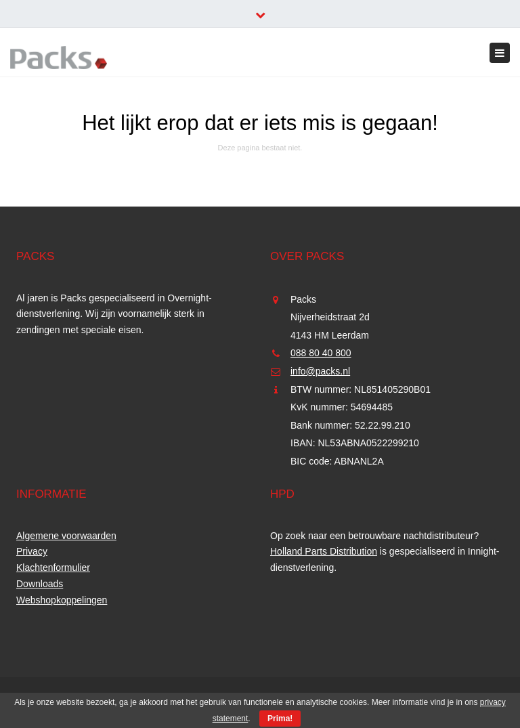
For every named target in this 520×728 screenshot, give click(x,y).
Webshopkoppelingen (61, 600)
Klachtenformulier (53, 567)
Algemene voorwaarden (66, 535)
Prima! (279, 718)
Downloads (39, 583)
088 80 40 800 (320, 352)
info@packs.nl (320, 371)
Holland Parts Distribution (323, 551)
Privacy (31, 551)
